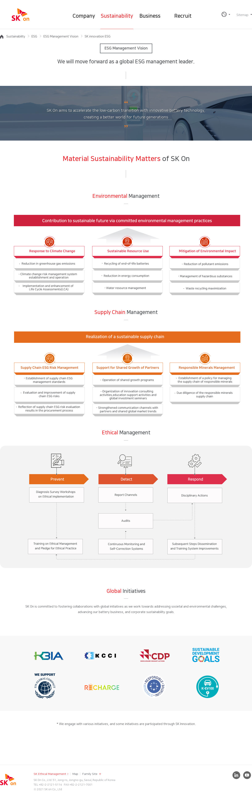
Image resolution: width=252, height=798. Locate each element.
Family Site (89, 774)
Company (84, 16)
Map (75, 774)
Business (149, 16)
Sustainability (117, 16)
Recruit (183, 16)
